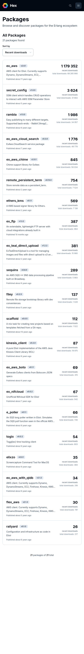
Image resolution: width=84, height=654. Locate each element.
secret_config (16, 90)
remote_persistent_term (24, 180)
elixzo (10, 457)
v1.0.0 (32, 90)
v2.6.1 (23, 66)
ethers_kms (15, 201)
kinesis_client (16, 343)
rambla (11, 114)
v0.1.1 (29, 200)
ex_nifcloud (15, 391)
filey (9, 294)
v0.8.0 (24, 270)
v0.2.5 (19, 294)
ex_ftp (10, 221)
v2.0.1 (34, 159)
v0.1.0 (23, 526)
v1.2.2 (44, 245)
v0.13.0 (48, 180)
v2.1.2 (39, 478)
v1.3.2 (21, 221)
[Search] (70, 5)
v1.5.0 (22, 114)
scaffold (12, 318)
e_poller (12, 412)
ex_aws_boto (16, 367)
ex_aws (11, 66)
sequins (12, 270)
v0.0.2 (29, 391)
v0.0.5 (24, 318)
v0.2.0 (33, 343)
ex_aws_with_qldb (19, 478)
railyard (12, 526)
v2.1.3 (25, 502)
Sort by (6, 46)
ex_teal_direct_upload (22, 245)
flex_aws (12, 502)
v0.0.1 (21, 457)
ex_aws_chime (17, 159)
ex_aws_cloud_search (22, 139)
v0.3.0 (45, 139)
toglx (10, 436)
